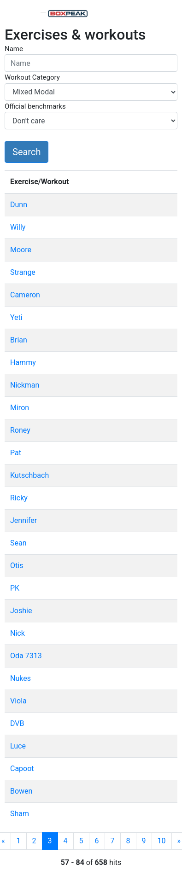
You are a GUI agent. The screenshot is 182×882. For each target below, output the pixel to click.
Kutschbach (29, 475)
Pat (15, 452)
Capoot (22, 768)
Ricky (19, 497)
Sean (18, 543)
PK (14, 588)
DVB (17, 723)
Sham (19, 813)
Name (14, 49)
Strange (22, 272)
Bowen (21, 791)
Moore (20, 249)
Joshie (21, 610)
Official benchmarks (35, 106)
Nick (17, 633)
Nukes (20, 678)
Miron (19, 407)
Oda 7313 (26, 655)
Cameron (25, 294)
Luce (18, 746)
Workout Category (32, 77)
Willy (17, 227)
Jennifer (23, 520)
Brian (18, 340)
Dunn (18, 204)
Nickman (24, 385)
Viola (18, 700)
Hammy (23, 362)
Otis (16, 565)
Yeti (16, 317)
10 (162, 840)
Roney (20, 430)
